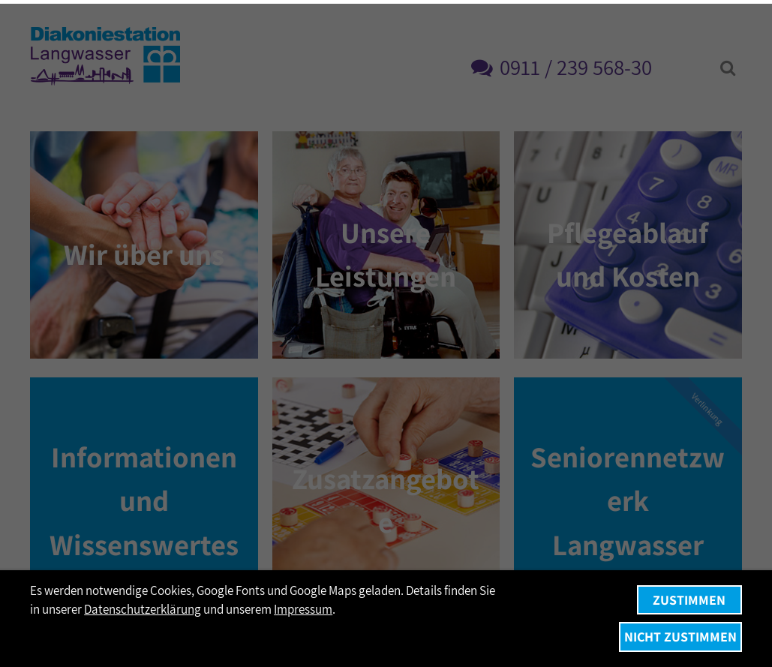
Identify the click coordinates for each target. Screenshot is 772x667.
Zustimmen (689, 599)
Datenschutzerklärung (142, 609)
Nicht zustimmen (680, 636)
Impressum (303, 609)
